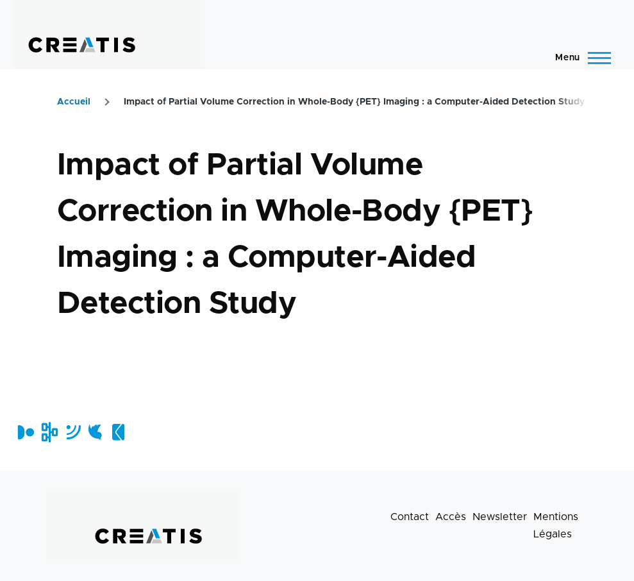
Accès (450, 517)
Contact (409, 517)
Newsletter (499, 517)
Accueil (73, 101)
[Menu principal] (579, 57)
